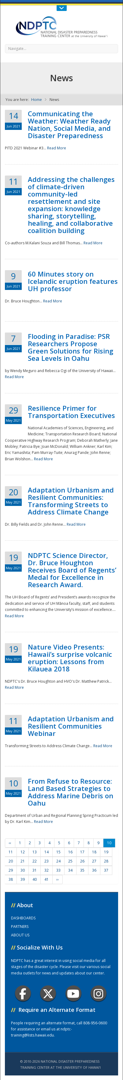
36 (94, 870)
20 (11, 861)
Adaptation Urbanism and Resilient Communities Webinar (71, 726)
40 (34, 879)
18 (94, 852)
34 (70, 870)
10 (109, 842)
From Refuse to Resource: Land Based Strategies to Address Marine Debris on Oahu (70, 791)
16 (70, 852)
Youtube (73, 993)
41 (46, 879)
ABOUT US (20, 935)
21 (22, 861)
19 (106, 852)
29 (11, 870)
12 (22, 852)
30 (22, 870)
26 (82, 861)
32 (46, 870)
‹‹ (10, 842)
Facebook (22, 993)
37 (106, 870)
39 (22, 879)
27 (94, 861)
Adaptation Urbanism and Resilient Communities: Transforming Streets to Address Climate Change (71, 500)
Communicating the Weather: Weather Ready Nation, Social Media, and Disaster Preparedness (69, 124)
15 (58, 852)
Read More (56, 148)
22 (34, 861)
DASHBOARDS (23, 918)
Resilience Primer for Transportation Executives (71, 411)
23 (46, 861)
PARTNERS (19, 926)
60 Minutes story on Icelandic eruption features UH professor (73, 281)
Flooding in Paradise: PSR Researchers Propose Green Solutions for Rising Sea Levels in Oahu (70, 347)
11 (11, 852)
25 (70, 861)
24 (58, 861)
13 (34, 852)
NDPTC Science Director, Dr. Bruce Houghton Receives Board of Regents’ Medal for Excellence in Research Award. (72, 570)
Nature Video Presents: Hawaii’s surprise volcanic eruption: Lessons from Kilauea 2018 (70, 657)
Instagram (98, 993)
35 (82, 870)
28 (106, 861)
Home (36, 99)
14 (46, 852)
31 (34, 870)
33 (58, 870)
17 (82, 852)
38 (11, 879)
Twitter (48, 993)
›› (57, 879)
